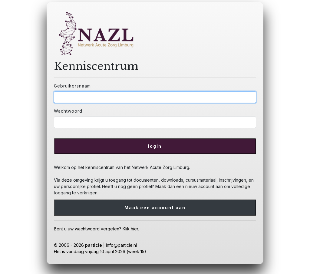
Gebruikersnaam (72, 85)
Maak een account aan (155, 207)
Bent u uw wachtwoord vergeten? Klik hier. (96, 228)
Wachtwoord (68, 111)
